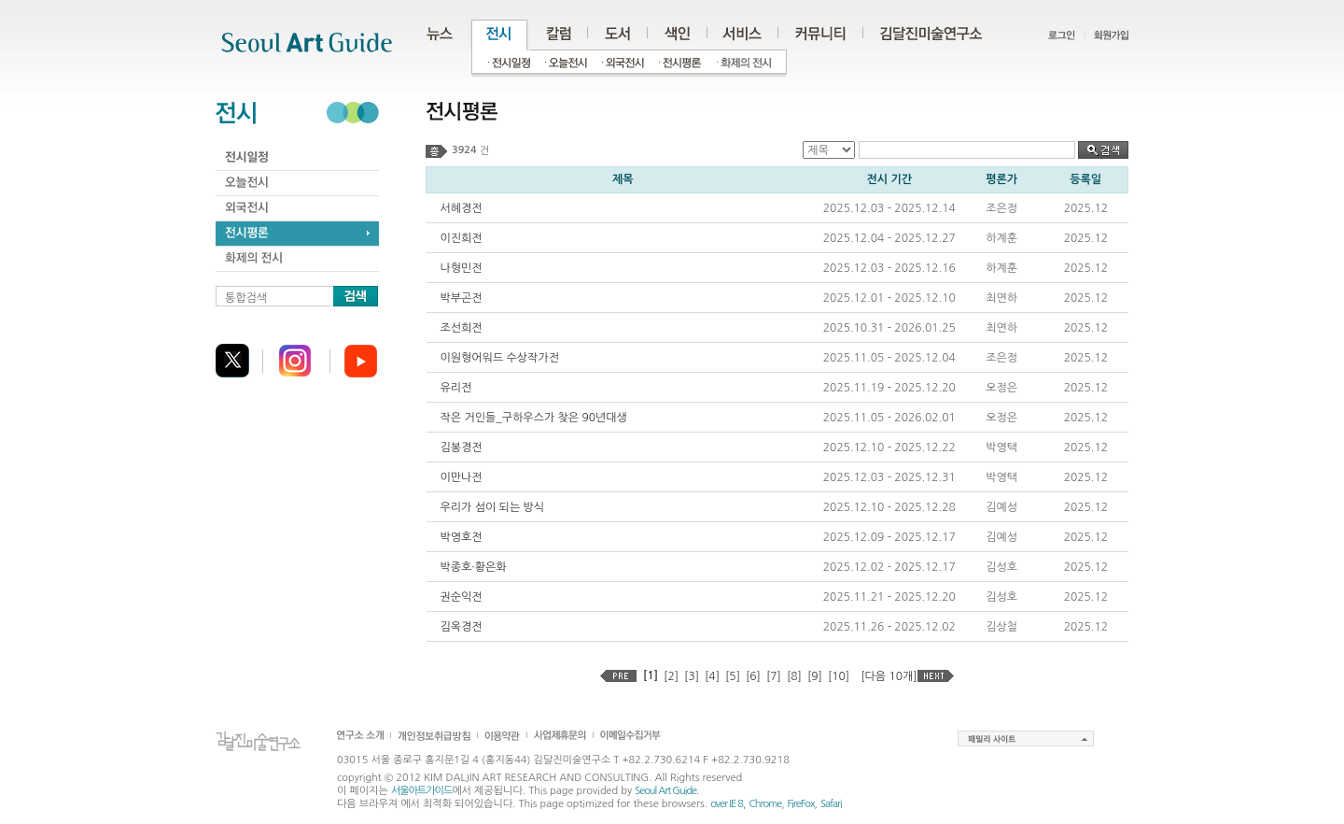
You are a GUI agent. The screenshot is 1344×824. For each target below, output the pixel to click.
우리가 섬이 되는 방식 (493, 507)
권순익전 (462, 597)
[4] (712, 676)
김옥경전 (462, 626)
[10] (838, 676)
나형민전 (462, 268)
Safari (831, 804)
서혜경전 (462, 208)
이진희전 (462, 238)
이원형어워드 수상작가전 (500, 357)
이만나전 (462, 477)
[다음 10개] (889, 676)
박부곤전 (462, 298)
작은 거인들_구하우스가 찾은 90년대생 (534, 417)
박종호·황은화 (474, 567)
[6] (753, 676)
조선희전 (462, 328)
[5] (732, 676)
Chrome (765, 804)
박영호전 (462, 537)
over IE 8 (726, 804)
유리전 (456, 387)
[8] (794, 676)
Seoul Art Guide (665, 791)
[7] (773, 676)
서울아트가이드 (421, 791)
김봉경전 (462, 447)
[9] (814, 676)
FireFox (801, 804)
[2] (671, 676)
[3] (691, 676)
